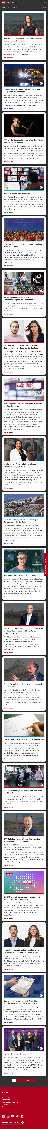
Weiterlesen (8, 57)
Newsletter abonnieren (13, 1122)
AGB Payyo (6, 1104)
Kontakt (5, 1092)
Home (3, 7)
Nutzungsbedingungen (10, 1102)
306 (27, 1080)
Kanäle (9, 7)
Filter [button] (42, 8)
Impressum (6, 1095)
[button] (45, 3)
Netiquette (6, 1100)
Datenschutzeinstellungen (11, 1107)
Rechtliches (6, 1097)
